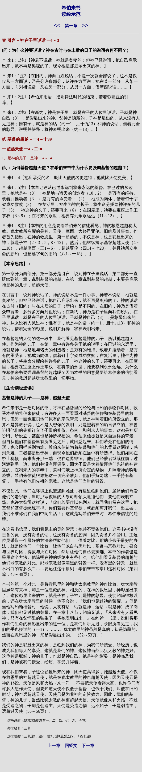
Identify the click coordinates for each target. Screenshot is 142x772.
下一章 (88, 745)
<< (57, 25)
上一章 (54, 745)
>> (85, 25)
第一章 (71, 26)
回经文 (71, 745)
